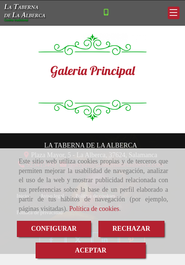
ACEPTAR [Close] (90, 250)
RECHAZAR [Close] (131, 228)
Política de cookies (94, 208)
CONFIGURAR (54, 228)
